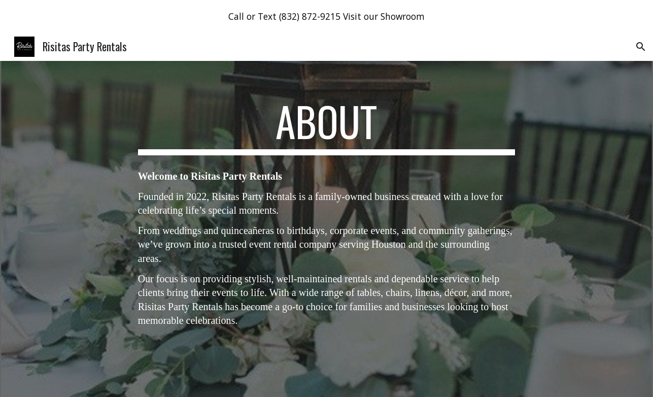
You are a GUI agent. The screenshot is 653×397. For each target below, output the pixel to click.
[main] (327, 125)
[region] (326, 16)
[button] (641, 47)
